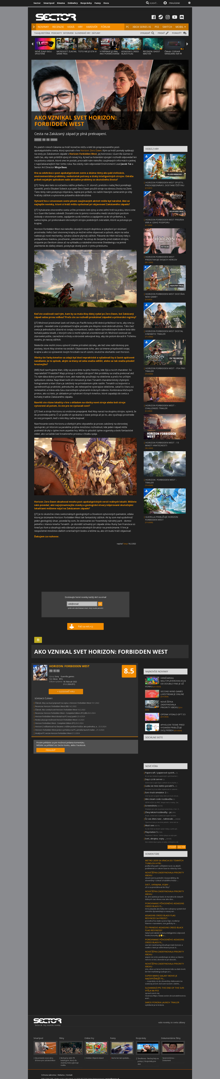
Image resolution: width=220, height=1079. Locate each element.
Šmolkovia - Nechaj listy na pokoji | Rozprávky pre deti (148, 1061)
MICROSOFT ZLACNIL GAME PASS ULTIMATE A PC (67, 53)
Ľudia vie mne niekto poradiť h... (160, 785)
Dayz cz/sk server (153, 779)
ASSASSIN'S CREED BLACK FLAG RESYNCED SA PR (130, 53)
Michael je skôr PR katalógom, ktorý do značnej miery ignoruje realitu (70, 1061)
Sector (37, 3)
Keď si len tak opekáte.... (121, 1058)
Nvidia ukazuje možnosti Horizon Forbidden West (56, 719)
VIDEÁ (70, 26)
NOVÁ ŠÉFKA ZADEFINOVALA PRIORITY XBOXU (169, 704)
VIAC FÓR (181, 847)
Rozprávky (86, 3)
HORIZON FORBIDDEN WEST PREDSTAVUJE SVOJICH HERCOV (161, 258)
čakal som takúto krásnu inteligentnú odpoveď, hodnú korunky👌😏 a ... (165, 934)
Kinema (61, 3)
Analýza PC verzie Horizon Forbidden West (53, 733)
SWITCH (167, 26)
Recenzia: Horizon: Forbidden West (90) (51, 706)
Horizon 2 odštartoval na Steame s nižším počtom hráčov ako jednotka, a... (66, 726)
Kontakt (69, 1075)
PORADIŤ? (176, 33)
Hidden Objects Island (95, 1058)
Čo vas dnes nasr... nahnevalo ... (160, 818)
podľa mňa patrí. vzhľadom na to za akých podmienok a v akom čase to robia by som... (163, 867)
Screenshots (151, 805)
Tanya (125, 544)
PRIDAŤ (161, 33)
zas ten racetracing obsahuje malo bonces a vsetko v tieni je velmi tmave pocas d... (164, 946)
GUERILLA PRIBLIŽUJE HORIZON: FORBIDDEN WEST (161, 518)
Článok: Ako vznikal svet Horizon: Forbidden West (56, 709)
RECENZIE (58, 26)
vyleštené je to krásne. (154, 1005)
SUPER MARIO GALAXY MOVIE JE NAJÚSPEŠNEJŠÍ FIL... (161, 977)
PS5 (157, 26)
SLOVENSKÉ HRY (82, 33)
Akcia (55, 679)
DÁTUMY (96, 33)
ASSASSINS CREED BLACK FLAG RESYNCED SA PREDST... (160, 917)
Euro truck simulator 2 (155, 792)
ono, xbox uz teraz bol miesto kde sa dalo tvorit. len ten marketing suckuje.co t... (165, 970)
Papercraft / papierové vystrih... (160, 772)
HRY (80, 26)
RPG (61, 679)
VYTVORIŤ (172, 847)
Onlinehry (73, 3)
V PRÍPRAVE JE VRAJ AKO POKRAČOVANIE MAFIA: (109, 53)
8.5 (129, 671)
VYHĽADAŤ (145, 33)
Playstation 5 (151, 832)
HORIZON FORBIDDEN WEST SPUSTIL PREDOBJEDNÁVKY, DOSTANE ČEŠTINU (164, 184)
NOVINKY (43, 26)
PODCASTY (56, 33)
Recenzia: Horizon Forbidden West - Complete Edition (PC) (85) (61, 713)
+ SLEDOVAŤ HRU (66, 691)
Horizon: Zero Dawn (91, 150)
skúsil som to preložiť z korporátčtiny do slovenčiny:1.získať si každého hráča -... (162, 879)
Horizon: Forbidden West (83, 153)
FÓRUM (105, 26)
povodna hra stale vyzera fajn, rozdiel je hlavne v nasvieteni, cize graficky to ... (162, 922)
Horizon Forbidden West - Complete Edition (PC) (55, 723)
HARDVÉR (91, 26)
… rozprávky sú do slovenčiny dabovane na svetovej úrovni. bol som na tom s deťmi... (163, 982)
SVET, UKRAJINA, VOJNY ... (157, 884)
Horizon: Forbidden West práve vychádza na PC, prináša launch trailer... (65, 730)
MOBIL (180, 26)
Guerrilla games (67, 676)
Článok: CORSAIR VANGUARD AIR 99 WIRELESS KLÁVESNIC (175, 53)
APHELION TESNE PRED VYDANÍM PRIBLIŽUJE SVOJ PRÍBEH (173, 727)
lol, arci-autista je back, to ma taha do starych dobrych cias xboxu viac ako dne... (164, 897)
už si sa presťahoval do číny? (157, 887)
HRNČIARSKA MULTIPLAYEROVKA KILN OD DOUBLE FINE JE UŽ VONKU (165, 682)
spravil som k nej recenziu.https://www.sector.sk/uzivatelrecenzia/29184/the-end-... (170, 995)
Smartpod (48, 3)
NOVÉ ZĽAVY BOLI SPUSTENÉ (43, 52)
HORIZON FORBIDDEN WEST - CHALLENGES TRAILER (160, 407)
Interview (54, 140)
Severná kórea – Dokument (168, 1059)
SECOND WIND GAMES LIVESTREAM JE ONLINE (172, 692)
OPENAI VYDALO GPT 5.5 (173, 714)
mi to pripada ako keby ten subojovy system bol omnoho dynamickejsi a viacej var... (165, 910)
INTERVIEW (68, 33)
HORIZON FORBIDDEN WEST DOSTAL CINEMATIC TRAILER (164, 332)
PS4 (44, 140)
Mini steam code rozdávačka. (159, 799)
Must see (149, 825)
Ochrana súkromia (48, 1075)
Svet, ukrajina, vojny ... (155, 838)
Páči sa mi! (85, 626)
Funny (98, 3)
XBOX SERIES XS (142, 26)
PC (127, 26)
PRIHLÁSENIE (174, 3)
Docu (106, 3)
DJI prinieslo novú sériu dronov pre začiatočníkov (45, 1059)
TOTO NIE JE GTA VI (87, 51)
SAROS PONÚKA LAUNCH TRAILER (162, 1002)
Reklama (61, 1075)
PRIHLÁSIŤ (50, 750)
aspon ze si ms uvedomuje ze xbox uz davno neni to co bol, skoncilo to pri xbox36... (164, 958)
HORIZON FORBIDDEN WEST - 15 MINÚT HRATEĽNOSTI (162, 444)
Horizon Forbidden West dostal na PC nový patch (56, 716)
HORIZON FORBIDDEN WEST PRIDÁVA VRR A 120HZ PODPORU (164, 221)
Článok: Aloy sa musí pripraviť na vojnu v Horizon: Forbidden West (63, 703)
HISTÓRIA (45, 33)
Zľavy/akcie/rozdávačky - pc (158, 812)
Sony (57, 676)
